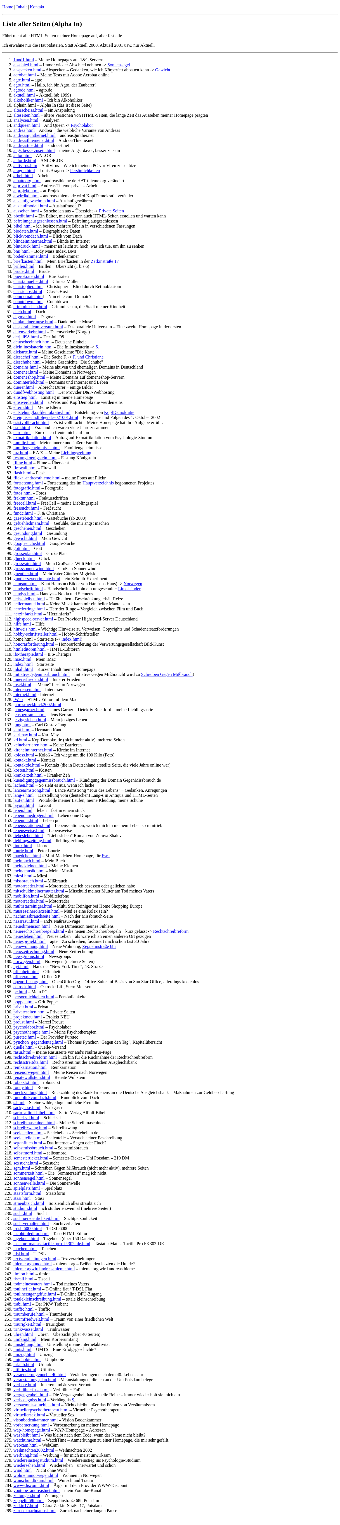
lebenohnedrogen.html (33, 815)
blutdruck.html (26, 246)
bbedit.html (23, 216)
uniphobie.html (27, 1359)
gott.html (21, 548)
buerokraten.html (28, 276)
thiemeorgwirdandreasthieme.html (44, 1268)
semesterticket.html (30, 1158)
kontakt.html (24, 760)
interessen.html (27, 689)
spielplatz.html (26, 1188)
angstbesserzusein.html (34, 150)
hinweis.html (25, 629)
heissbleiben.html (29, 598)
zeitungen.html (26, 1495)
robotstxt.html (26, 1082)
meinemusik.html (29, 870)
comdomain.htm (27, 296)
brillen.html (23, 266)
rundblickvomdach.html (34, 1097)
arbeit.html (23, 175)
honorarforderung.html (33, 644)
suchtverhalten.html (31, 1223)
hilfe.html (22, 624)
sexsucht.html (25, 1163)
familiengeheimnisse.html (36, 447)
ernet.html (27, 694)
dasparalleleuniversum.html (38, 326)
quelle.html (23, 1047)
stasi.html (22, 1198)
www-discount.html (31, 1485)
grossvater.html (27, 563)
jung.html (22, 724)
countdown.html (27, 301)
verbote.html (24, 1384)
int (15, 694)
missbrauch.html (28, 881)
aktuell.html (24, 95)
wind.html (22, 1470)
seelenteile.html (27, 1137)
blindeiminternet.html (32, 241)
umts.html (22, 1349)
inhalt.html (23, 669)
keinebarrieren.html (31, 744)
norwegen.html (26, 961)
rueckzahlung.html (30, 1092)
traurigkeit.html (27, 1324)
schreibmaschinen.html (34, 1122)
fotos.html (22, 493)
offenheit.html (26, 971)
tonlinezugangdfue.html (34, 1294)
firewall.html (25, 467)
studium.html (25, 1208)
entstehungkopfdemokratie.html (41, 412)
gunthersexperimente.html (36, 578)
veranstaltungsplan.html (34, 1379)
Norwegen (133, 583)
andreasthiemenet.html (33, 140)
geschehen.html (27, 528)
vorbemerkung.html (31, 1425)
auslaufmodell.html (30, 205)
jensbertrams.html (29, 714)
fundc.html (23, 513)
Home (7, 6)
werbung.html (25, 1455)
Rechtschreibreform (171, 931)
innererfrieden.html (30, 679)
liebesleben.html (28, 835)
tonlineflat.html (27, 1289)
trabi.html (22, 1304)
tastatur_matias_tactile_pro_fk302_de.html (51, 1243)
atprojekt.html (26, 190)
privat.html (23, 1006)
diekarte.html (25, 352)
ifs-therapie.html (28, 654)
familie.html (24, 442)
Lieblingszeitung (76, 452)
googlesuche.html (29, 543)
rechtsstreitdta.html (30, 1062)
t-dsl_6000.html (27, 1228)
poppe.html (23, 1001)
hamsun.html (25, 583)
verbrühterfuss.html (31, 1389)
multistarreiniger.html (32, 906)
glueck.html (24, 558)
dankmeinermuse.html (33, 321)
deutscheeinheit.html (32, 341)
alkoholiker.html (28, 100)
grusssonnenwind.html (33, 568)
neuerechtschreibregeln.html (38, 931)
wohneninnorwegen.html (35, 1475)
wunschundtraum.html (33, 1480)
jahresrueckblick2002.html (37, 704)
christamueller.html (30, 281)
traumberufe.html (29, 1314)
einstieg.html (25, 397)
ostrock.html (24, 986)
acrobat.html (24, 74)
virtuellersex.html (29, 1414)
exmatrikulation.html (32, 437)
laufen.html (23, 800)
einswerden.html (28, 402)
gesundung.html (27, 533)
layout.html (23, 805)
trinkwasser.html (28, 1329)
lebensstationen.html (31, 825)
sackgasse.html (26, 1107)
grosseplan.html (27, 553)
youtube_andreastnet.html (36, 1490)
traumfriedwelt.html (31, 1319)
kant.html (21, 729)
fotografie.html (26, 488)
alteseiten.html (26, 115)
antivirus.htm (25, 165)
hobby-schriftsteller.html (35, 634)
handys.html (24, 593)
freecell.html (24, 503)
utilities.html (24, 1369)
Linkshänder (129, 588)
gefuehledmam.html (31, 523)
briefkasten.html (27, 261)
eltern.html (23, 407)
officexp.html (25, 976)
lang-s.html (23, 795)
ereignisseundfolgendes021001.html (45, 417)
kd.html (20, 739)
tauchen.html (25, 1248)
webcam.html (25, 1445)
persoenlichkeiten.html (33, 996)
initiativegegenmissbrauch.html (41, 674)
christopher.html (27, 286)
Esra (105, 855)
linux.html (22, 845)
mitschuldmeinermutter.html (38, 891)
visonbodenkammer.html (35, 1420)
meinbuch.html (26, 860)
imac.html (22, 659)
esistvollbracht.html (31, 422)
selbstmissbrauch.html (33, 1147)
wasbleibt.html (26, 1435)
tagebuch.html (26, 1238)
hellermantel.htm (28, 603)
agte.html (21, 80)
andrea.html (24, 130)
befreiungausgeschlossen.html (40, 221)
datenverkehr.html (29, 331)
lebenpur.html (25, 820)
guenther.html (25, 573)
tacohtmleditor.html (31, 1233)
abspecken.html (27, 69)
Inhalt (21, 6)
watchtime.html (27, 1440)
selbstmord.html (27, 1153)
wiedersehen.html (29, 1465)
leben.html (22, 810)
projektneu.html (27, 1017)
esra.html (21, 427)
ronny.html (23, 1087)
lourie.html (23, 850)
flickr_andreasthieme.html (36, 477)
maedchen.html (27, 855)
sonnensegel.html (29, 1178)
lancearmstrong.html (31, 790)
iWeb (18, 699)
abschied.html (25, 64)
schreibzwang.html (30, 1127)
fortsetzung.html (28, 483)
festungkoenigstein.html (34, 457)
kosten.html (23, 770)
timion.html (23, 1273)
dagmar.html (24, 316)
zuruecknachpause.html (34, 1510)
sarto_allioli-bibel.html (34, 1112)
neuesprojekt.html (29, 941)
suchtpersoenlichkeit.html (36, 1218)
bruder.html (23, 271)
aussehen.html (26, 211)
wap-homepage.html (31, 1430)
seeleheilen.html (27, 1132)
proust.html (23, 1022)
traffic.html (23, 1309)
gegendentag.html (47, 1042)
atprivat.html (24, 185)
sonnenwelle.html (29, 1183)
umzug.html (24, 1354)
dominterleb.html (28, 382)
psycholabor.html (28, 1027)
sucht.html (22, 1213)
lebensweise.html (28, 830)
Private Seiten (111, 211)
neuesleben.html (27, 936)
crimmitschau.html (30, 306)
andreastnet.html (28, 145)
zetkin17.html (25, 1505)
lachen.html (23, 785)
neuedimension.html (31, 926)
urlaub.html (23, 1364)
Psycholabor (82, 125)
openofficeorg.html (30, 981)
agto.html (21, 85)
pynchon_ (22, 1042)
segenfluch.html (27, 1142)
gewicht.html (25, 538)
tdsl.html (21, 1253)
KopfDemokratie (119, 412)
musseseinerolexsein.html (36, 911)
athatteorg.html (27, 180)
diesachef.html (26, 357)
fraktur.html (24, 498)
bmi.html (21, 251)
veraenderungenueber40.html (39, 1374)
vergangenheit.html (30, 1394)
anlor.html (22, 155)
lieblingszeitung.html (32, 840)
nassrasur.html (26, 921)
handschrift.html (28, 588)
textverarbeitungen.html (34, 1258)
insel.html (22, 684)
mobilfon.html (26, 896)
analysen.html (25, 120)
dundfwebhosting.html (33, 392)
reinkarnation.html (30, 1067)
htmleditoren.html (29, 649)
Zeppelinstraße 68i (99, 946)
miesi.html (22, 875)
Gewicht (162, 69)
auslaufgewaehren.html (34, 200)
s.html (19, 1102)
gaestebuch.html (27, 518)
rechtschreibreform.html (35, 1057)
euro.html (22, 432)
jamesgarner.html (28, 709)
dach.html (22, 311)
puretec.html (24, 1037)
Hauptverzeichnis (98, 483)
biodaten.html (25, 231)
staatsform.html (27, 1193)
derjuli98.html (26, 336)
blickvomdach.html (30, 236)
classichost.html (27, 291)
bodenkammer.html (30, 256)
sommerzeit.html (28, 1173)
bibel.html (22, 226)
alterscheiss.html (28, 110)
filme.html (22, 462)
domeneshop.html (29, 377)
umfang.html (24, 1339)
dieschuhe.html (27, 362)
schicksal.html (26, 1117)
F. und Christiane (88, 357)
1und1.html (23, 59)
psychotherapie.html (31, 1032)
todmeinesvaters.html (32, 1284)
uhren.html (23, 1334)
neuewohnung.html (30, 946)
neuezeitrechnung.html (33, 951)
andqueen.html (26, 125)
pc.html (20, 991)
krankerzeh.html (27, 775)
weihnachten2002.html (33, 1450)
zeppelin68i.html (28, 1500)
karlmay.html (25, 734)
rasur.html (22, 1052)
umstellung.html (27, 1344)
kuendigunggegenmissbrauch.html (44, 780)
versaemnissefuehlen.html (36, 1404)
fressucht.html (26, 508)
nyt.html (21, 966)
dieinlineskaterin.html (33, 347)
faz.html (20, 452)
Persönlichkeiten (85, 170)
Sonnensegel (118, 64)
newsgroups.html (28, 956)
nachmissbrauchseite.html (36, 916)
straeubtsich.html (28, 1203)
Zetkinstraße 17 (105, 261)
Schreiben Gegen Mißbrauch (167, 674)
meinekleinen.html (30, 865)
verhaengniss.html (29, 1399)
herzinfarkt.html (27, 614)
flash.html (22, 472)
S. (97, 347)
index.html (71, 639)
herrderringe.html (29, 608)
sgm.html (21, 1168)
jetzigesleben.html (29, 719)
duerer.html (23, 387)
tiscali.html (23, 1278)
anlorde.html (24, 160)
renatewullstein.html (31, 1077)
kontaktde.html (26, 765)
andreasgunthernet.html (34, 135)
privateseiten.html (29, 1011)
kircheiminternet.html (32, 750)
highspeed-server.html (33, 619)
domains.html (25, 367)
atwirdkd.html (26, 195)
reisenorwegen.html (31, 1072)
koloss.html (23, 755)
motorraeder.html (28, 886)
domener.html (25, 372)
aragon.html (24, 170)
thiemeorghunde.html (32, 1263)
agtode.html (24, 90)
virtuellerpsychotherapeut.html (41, 1409)
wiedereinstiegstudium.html (38, 1460)
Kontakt (37, 6)
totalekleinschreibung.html (37, 1299)
